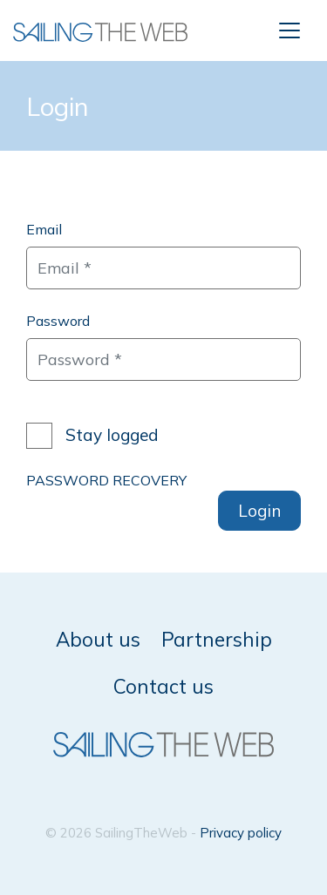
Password (58, 320)
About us (98, 639)
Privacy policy (241, 832)
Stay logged (112, 435)
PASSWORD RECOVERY (106, 480)
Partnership (216, 639)
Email (44, 229)
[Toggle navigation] (289, 30)
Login (259, 510)
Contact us (163, 686)
